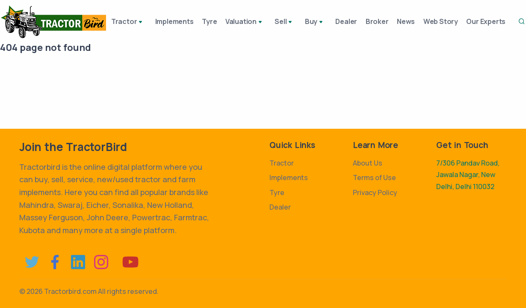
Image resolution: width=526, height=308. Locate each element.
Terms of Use (374, 177)
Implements (173, 21)
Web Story (446, 21)
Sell (286, 22)
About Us (367, 163)
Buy (314, 22)
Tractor (128, 22)
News (409, 21)
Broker (377, 21)
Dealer (344, 21)
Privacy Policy (375, 192)
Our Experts (494, 21)
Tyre (211, 21)
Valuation (249, 22)
